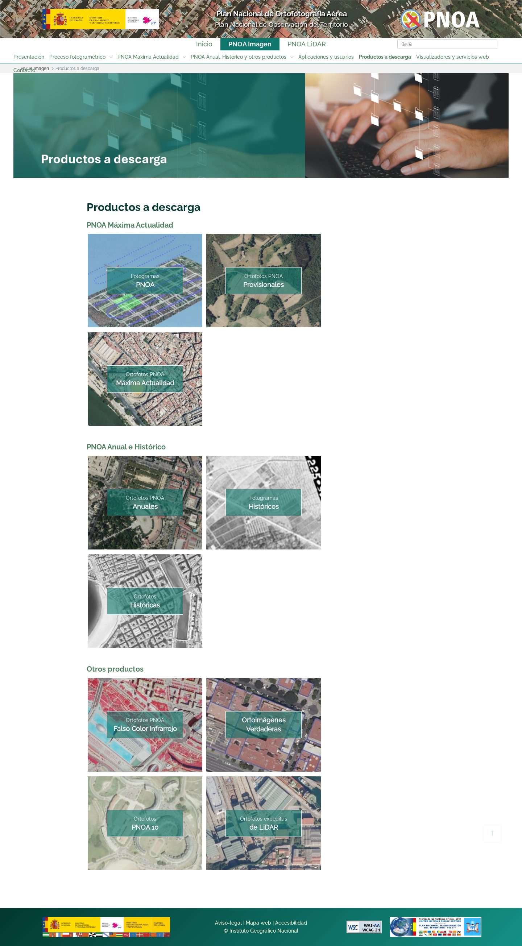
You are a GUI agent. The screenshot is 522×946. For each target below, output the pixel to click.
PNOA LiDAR (306, 44)
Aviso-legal (228, 923)
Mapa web (258, 923)
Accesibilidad (291, 923)
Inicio (204, 44)
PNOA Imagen (250, 44)
